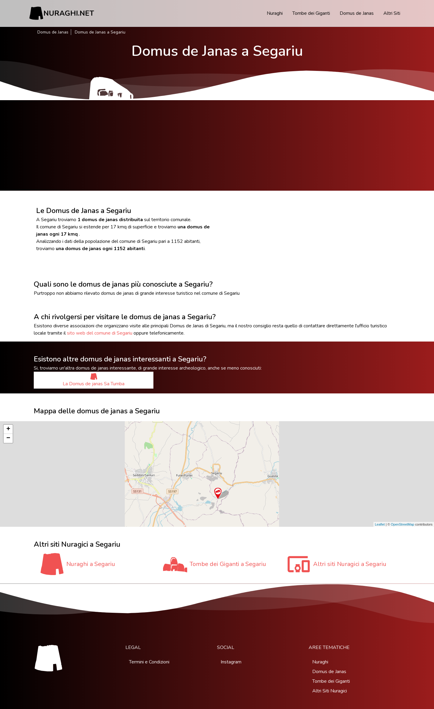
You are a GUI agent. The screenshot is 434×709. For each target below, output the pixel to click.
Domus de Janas (357, 13)
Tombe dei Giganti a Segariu (228, 564)
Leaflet (380, 524)
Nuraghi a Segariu (90, 564)
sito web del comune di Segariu (99, 333)
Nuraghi (275, 13)
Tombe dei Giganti (311, 13)
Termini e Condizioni (149, 662)
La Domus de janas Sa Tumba (93, 380)
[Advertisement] (217, 145)
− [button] (8, 438)
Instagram (231, 662)
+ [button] (8, 429)
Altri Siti (391, 13)
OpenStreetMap (402, 524)
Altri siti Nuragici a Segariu (349, 564)
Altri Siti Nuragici (329, 691)
